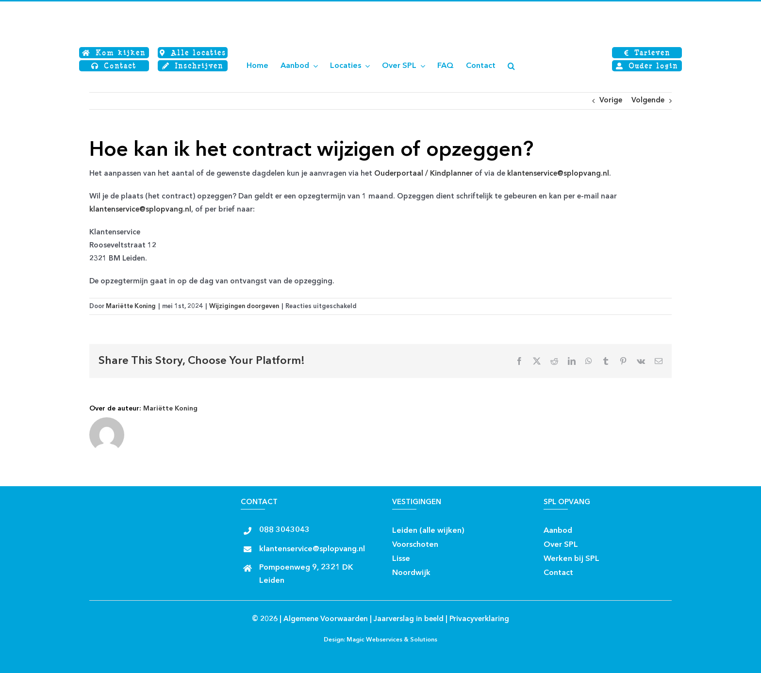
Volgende (647, 100)
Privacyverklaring (479, 619)
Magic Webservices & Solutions (392, 640)
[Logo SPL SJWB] (137, 8)
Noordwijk (411, 573)
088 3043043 (284, 530)
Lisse (401, 559)
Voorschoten (415, 545)
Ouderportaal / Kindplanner (423, 174)
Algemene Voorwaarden (325, 619)
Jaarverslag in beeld (409, 619)
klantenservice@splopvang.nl (558, 174)
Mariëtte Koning (131, 306)
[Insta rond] (490, 527)
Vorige (610, 100)
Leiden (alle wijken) (428, 531)
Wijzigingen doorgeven (244, 306)
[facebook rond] (473, 527)
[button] (511, 66)
